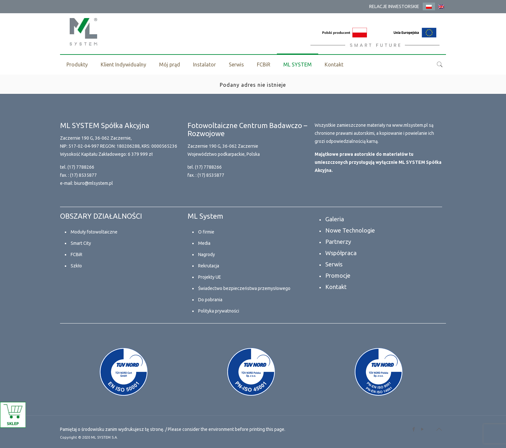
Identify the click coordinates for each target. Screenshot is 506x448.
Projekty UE (209, 277)
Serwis (333, 264)
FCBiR (76, 254)
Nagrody (206, 254)
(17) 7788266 (80, 167)
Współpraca (341, 253)
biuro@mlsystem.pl (93, 183)
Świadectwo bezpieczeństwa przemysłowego (244, 288)
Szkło (76, 265)
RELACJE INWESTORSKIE (394, 6)
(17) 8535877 (83, 175)
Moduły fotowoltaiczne (94, 231)
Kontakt (336, 287)
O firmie (206, 231)
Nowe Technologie (350, 230)
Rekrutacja (208, 265)
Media (204, 243)
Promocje (337, 275)
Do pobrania (210, 299)
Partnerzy (338, 241)
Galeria (334, 219)
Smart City (81, 243)
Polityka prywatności (218, 311)
